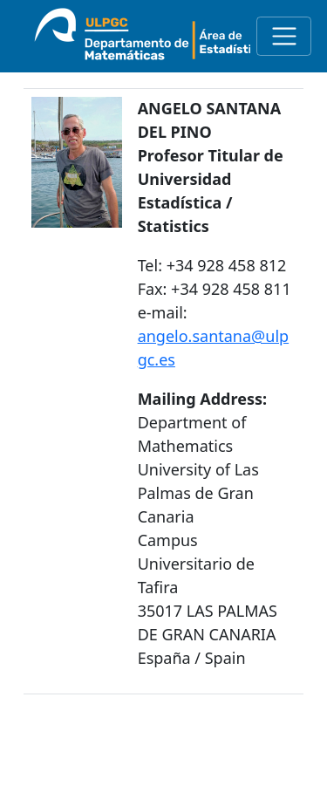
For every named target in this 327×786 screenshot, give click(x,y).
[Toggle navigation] (283, 36)
